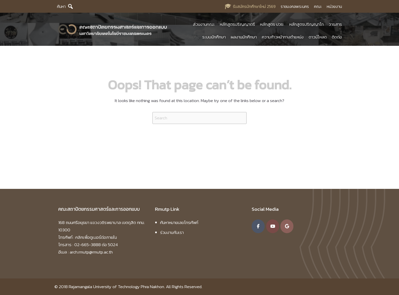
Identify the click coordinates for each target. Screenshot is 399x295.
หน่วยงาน (334, 6)
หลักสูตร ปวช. (272, 24)
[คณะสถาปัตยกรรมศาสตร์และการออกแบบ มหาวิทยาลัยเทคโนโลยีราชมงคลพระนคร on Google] (286, 226)
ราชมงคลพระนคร (295, 6)
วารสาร (335, 24)
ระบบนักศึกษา (214, 37)
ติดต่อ (337, 37)
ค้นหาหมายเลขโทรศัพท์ (179, 222)
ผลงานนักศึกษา (244, 37)
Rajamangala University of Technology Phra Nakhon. (117, 286)
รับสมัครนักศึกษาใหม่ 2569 (254, 6)
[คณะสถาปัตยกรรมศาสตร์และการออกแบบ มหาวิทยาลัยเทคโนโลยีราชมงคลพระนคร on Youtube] (272, 226)
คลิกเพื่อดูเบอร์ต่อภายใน (96, 237)
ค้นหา (61, 6)
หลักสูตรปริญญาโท (306, 24)
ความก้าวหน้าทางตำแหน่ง (283, 37)
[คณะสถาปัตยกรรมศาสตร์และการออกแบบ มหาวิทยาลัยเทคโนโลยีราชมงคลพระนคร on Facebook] (258, 226)
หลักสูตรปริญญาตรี (237, 24)
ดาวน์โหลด (318, 37)
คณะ (318, 6)
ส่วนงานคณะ (204, 24)
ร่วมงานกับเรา (172, 232)
